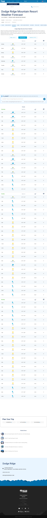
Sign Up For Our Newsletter (23, 498)
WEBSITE (12, 6)
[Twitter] (22, 508)
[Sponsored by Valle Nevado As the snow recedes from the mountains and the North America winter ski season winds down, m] (17, 434)
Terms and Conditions (23, 501)
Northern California (17, 20)
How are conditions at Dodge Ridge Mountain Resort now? (12, 101)
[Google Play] (21, 511)
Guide (3, 25)
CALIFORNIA (4, 17)
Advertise (23, 496)
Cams (18, 25)
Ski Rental (9, 422)
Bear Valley (7, 22)
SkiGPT (21, 1)
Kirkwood (14, 22)
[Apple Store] (27, 511)
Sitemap (23, 502)
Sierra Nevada (8, 20)
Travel (12, 1)
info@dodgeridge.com (8, 475)
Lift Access (23, 422)
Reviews (32, 25)
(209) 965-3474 (35, 7)
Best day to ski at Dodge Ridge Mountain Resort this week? (34, 101)
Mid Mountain (22, 37)
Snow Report (8, 25)
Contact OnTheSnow (23, 495)
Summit (33, 37)
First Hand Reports (25, 25)
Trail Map (37, 25)
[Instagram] (25, 508)
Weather (8, 1)
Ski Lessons (37, 422)
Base (13, 37)
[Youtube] (19, 508)
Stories (17, 1)
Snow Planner (44, 25)
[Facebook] (28, 508)
